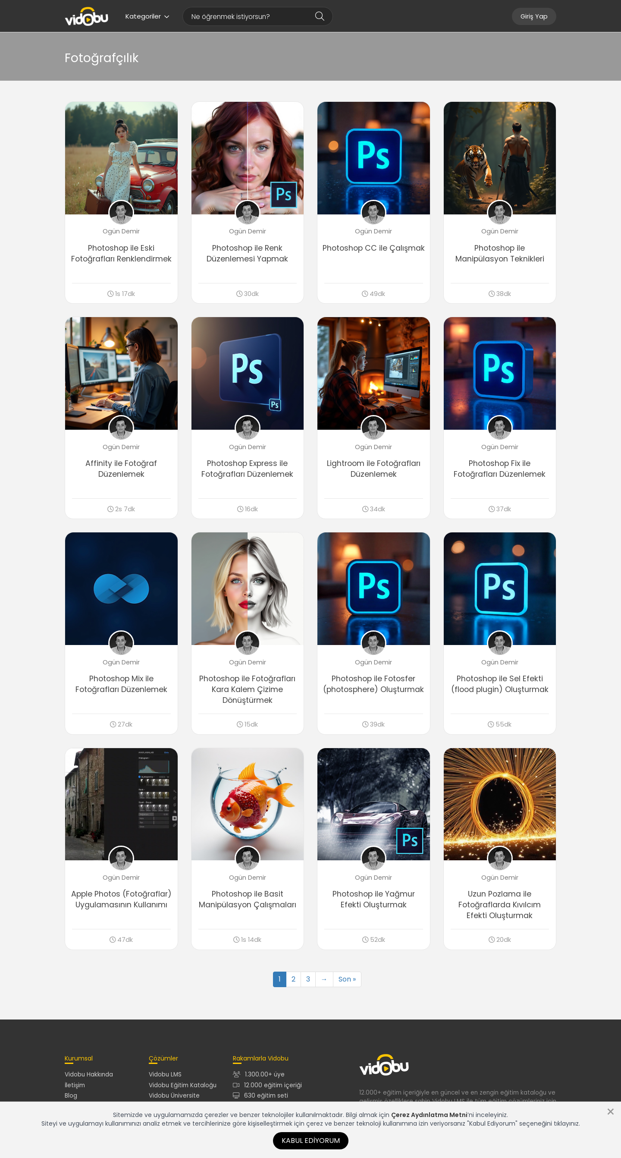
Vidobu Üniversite (174, 1096)
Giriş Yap (534, 16)
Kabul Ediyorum (311, 1140)
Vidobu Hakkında (89, 1074)
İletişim (75, 1085)
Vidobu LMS (165, 1074)
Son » (347, 979)
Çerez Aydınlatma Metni (429, 1115)
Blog (71, 1096)
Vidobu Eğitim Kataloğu (182, 1085)
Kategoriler (147, 16)
